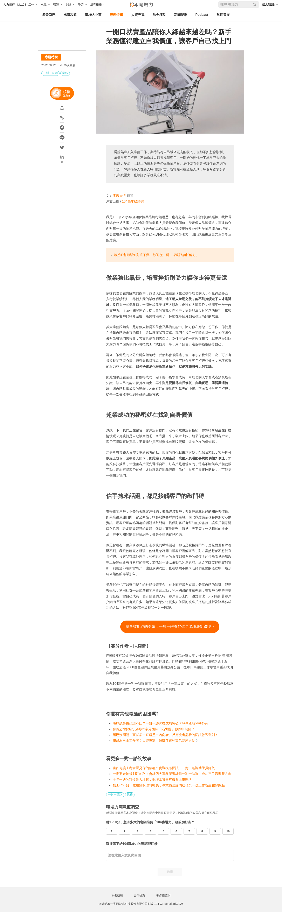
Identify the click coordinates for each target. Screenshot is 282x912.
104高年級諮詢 (133, 201)
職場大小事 (93, 14)
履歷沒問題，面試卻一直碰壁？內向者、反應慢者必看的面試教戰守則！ (165, 735)
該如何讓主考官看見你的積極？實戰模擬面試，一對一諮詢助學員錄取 (164, 768)
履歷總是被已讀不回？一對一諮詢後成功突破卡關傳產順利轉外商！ (162, 723)
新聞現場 (180, 14)
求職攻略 (70, 14)
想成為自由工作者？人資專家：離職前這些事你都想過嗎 (154, 740)
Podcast (201, 14)
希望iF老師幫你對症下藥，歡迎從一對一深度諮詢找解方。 (156, 255)
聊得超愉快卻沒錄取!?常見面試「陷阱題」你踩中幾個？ (153, 729)
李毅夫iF (119, 195)
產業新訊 (48, 14)
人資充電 (137, 14)
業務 (65, 73)
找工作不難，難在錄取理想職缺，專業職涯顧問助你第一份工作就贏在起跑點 (169, 785)
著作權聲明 (163, 895)
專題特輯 (116, 14)
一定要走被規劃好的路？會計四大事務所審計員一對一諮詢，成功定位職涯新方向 (172, 774)
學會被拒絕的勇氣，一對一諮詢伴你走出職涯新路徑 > (170, 626)
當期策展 (223, 14)
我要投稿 (117, 895)
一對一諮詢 (50, 73)
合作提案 (139, 895)
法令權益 (159, 14)
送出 (170, 872)
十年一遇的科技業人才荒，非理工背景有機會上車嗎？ (152, 779)
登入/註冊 (268, 4)
